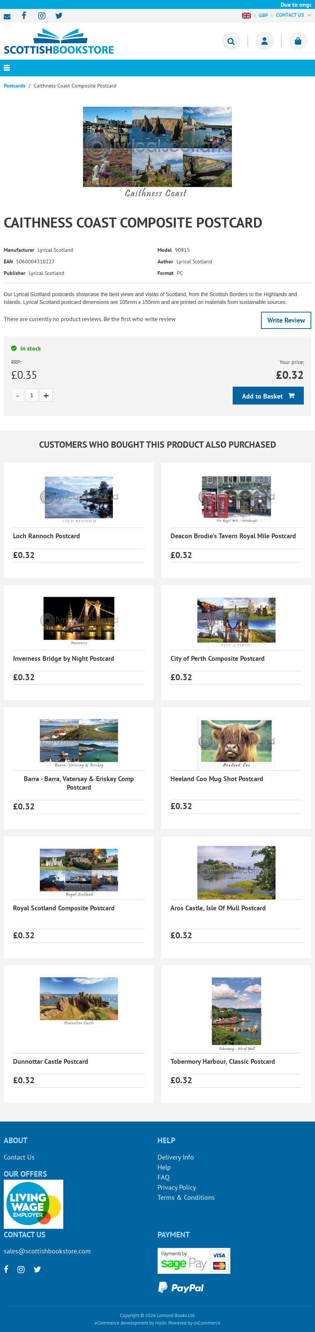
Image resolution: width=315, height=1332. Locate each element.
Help (164, 1167)
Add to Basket (263, 396)
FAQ (163, 1177)
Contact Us (19, 1157)
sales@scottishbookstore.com (9, 16)
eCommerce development (121, 1323)
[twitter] (55, 16)
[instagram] (38, 16)
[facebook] (22, 16)
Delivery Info (176, 1157)
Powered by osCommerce (194, 1323)
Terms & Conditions (186, 1197)
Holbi (160, 1323)
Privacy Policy (177, 1187)
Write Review (286, 320)
